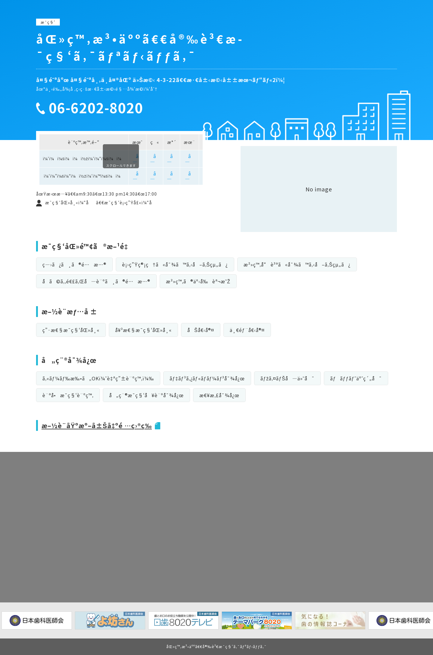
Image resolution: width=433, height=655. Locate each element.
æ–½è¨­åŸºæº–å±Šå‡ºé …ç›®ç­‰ (97, 425)
